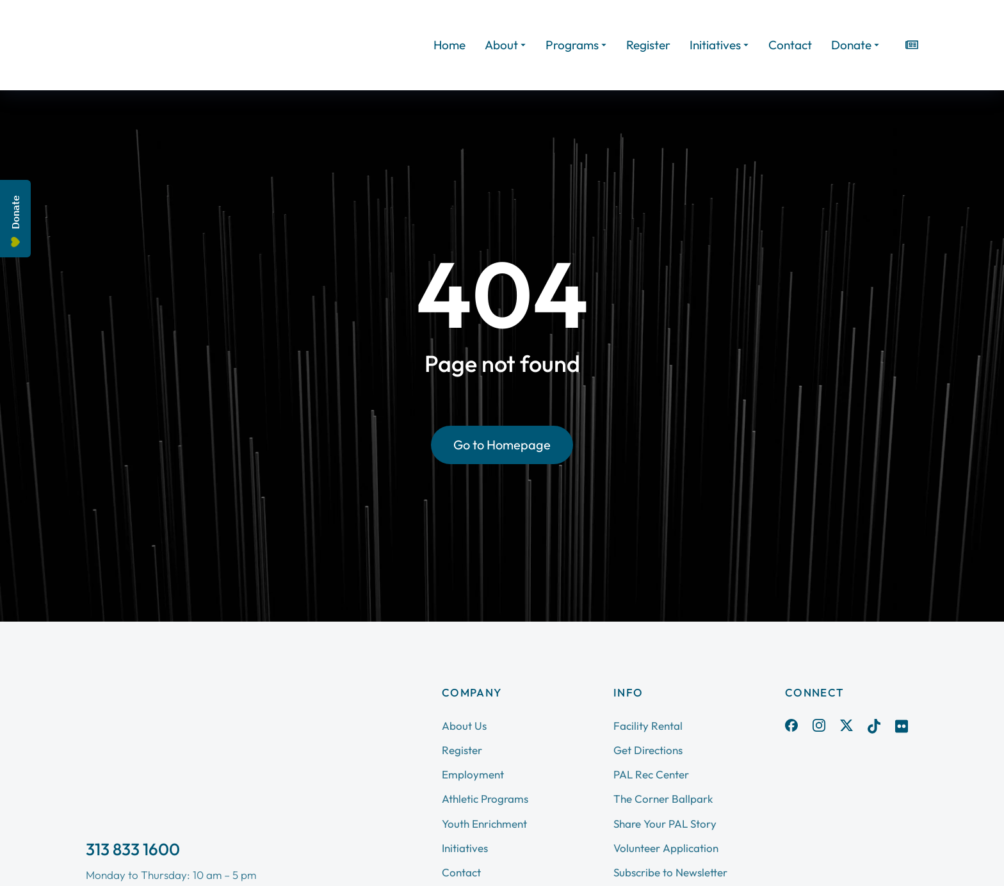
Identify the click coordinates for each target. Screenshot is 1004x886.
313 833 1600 (133, 849)
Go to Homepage (502, 445)
